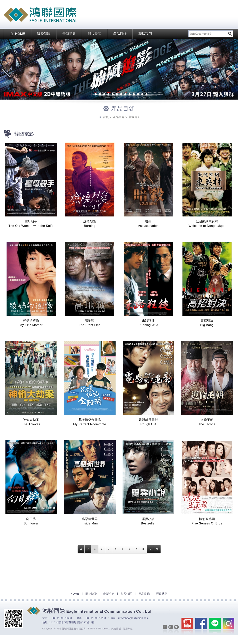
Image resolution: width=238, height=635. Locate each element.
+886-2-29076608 (61, 618)
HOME (17, 34)
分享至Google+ (170, 629)
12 (138, 94)
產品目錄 (120, 34)
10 (129, 94)
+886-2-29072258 (95, 618)
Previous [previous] (6, 69)
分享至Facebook (165, 629)
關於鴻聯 (44, 34)
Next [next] (232, 69)
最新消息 (69, 34)
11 (134, 94)
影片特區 (94, 34)
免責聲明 (116, 628)
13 (142, 94)
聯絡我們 (145, 34)
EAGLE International (40, 15)
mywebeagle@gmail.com (133, 618)
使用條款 (128, 628)
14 (146, 94)
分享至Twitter (176, 629)
